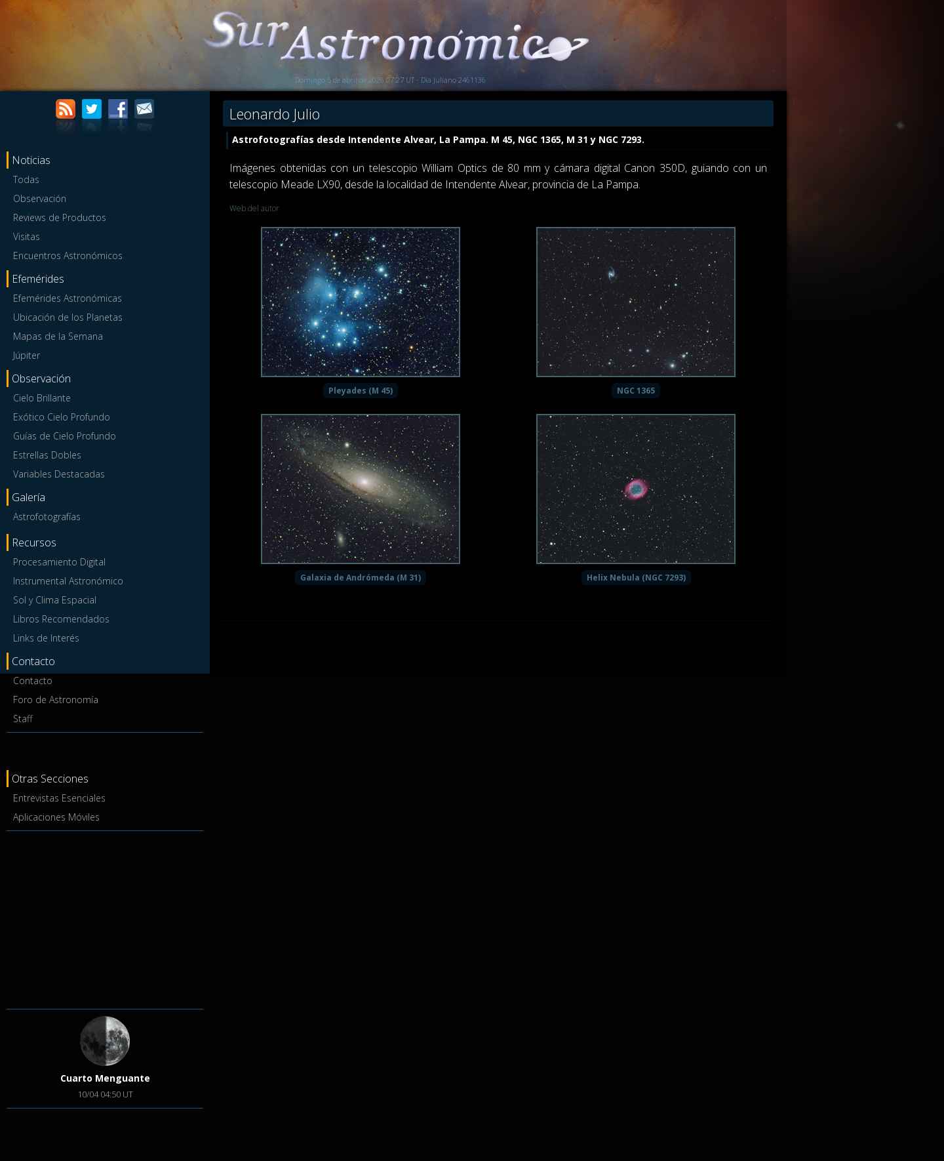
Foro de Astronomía (55, 699)
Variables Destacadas (59, 474)
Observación (39, 198)
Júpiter (26, 355)
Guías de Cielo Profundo (64, 436)
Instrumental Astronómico (68, 581)
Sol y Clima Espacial (54, 600)
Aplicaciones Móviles (56, 817)
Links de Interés (46, 638)
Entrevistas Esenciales (59, 798)
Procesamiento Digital (59, 562)
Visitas (26, 236)
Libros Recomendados (61, 619)
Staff (22, 718)
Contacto (32, 680)
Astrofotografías (47, 516)
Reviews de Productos (59, 217)
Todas (26, 179)
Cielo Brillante (42, 398)
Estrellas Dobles (47, 455)
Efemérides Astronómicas (67, 298)
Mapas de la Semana (58, 336)
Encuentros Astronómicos (68, 255)
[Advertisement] (105, 918)
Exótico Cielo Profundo (61, 417)
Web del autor (254, 208)
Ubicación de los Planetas (68, 317)
